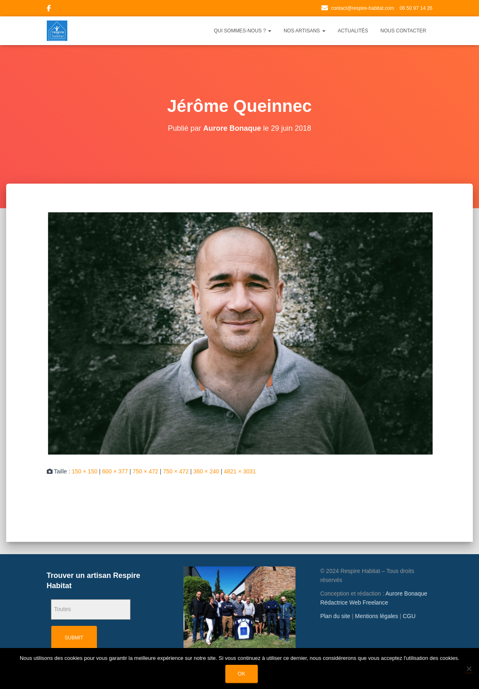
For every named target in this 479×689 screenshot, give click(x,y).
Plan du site (335, 616)
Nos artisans (304, 31)
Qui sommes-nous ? (242, 31)
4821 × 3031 (240, 471)
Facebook (49, 9)
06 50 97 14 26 (415, 8)
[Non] (469, 668)
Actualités (353, 31)
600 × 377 (115, 471)
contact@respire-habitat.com (362, 8)
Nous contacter (403, 31)
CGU (409, 616)
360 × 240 (206, 471)
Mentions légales (376, 616)
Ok (241, 674)
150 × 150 (85, 471)
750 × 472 (145, 471)
